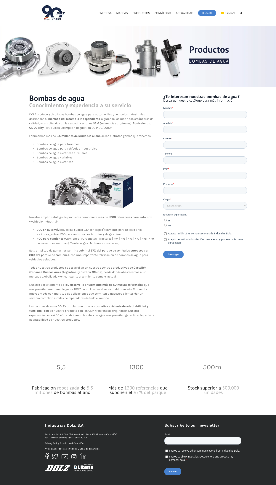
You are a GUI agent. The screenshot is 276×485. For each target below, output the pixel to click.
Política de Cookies (67, 448)
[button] (241, 13)
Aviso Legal (51, 448)
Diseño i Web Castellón (72, 443)
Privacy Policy (52, 443)
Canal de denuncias (90, 448)
